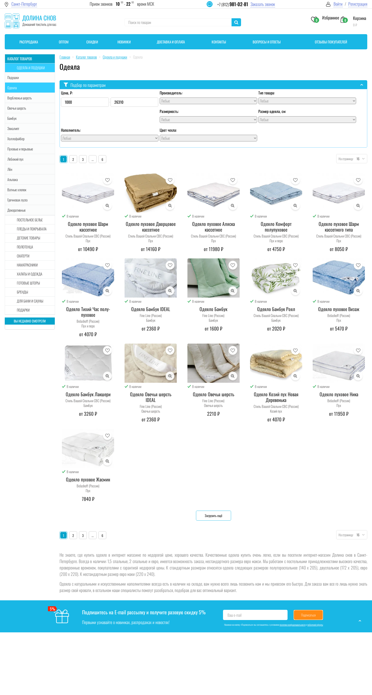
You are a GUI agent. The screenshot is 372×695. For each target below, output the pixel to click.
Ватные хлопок (16, 189)
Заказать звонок (263, 4)
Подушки (13, 77)
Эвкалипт (13, 128)
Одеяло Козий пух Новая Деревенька (276, 397)
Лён (9, 169)
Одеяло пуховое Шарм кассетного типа (339, 226)
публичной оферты (315, 624)
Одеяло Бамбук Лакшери (88, 394)
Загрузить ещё (213, 515)
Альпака (12, 179)
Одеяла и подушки (31, 67)
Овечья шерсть (16, 108)
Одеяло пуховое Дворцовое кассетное (151, 226)
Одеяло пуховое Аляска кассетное (213, 226)
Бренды (22, 291)
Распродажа (28, 41)
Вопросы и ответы (267, 41)
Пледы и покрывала (31, 228)
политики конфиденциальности (293, 624)
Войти (338, 4)
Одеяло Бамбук (213, 309)
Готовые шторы (28, 282)
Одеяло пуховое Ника (339, 394)
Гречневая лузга (17, 199)
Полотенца (25, 246)
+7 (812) (232, 4)
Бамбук (12, 118)
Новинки (124, 41)
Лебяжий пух (15, 159)
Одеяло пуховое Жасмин (88, 479)
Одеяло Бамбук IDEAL (150, 309)
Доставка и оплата (171, 41)
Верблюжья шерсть (19, 97)
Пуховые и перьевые (20, 148)
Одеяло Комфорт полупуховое (276, 226)
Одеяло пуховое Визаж (338, 309)
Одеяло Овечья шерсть (213, 394)
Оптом (64, 41)
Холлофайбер (15, 138)
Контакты (219, 41)
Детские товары (28, 237)
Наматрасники (27, 264)
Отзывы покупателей (331, 41)
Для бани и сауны (30, 300)
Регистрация (357, 4)
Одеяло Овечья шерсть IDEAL (150, 397)
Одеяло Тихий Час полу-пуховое (88, 311)
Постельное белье (30, 219)
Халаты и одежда (29, 273)
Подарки (23, 310)
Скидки (92, 41)
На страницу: (344, 158)
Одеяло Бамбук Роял (276, 309)
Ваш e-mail (235, 615)
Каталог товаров (19, 58)
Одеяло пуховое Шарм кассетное (88, 226)
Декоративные (16, 210)
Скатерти (23, 255)
